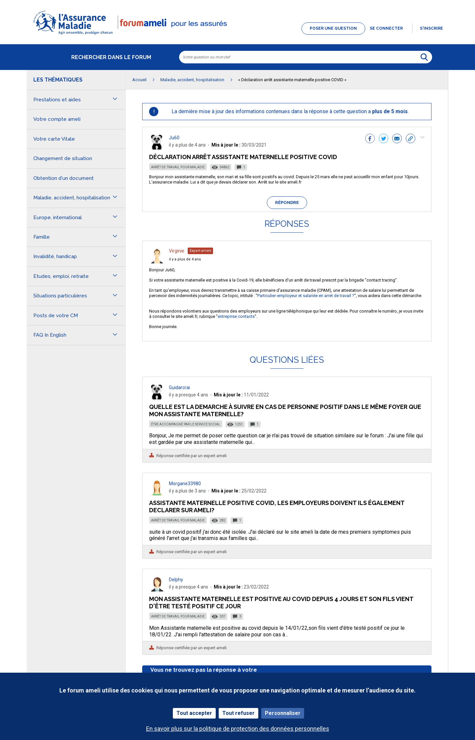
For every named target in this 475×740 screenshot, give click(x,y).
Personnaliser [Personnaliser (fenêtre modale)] (283, 713)
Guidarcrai (179, 387)
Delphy (176, 579)
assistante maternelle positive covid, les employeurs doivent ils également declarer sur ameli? (276, 506)
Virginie (176, 250)
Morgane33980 (185, 483)
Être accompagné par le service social (185, 424)
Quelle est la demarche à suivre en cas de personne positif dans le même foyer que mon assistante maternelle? (285, 410)
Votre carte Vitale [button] (54, 139)
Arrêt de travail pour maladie (178, 167)
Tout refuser (238, 713)
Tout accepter (194, 713)
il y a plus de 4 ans (185, 259)
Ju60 (174, 137)
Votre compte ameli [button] (56, 119)
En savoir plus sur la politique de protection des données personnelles (237, 728)
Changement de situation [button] (62, 158)
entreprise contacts (236, 316)
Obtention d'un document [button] (63, 178)
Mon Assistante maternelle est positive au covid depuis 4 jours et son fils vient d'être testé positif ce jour (281, 602)
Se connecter (386, 28)
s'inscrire (431, 28)
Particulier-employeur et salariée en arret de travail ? (305, 295)
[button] (237, 35)
